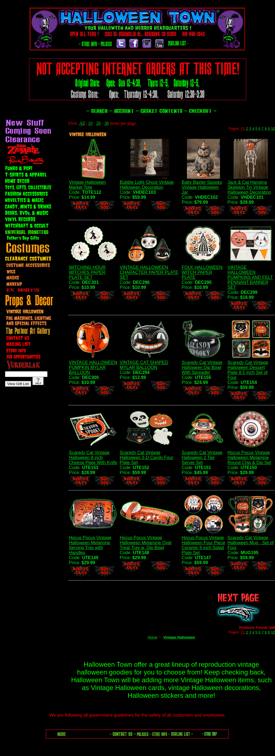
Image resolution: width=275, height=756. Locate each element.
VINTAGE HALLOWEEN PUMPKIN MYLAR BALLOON (93, 367)
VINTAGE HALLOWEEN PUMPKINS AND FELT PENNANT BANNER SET (250, 277)
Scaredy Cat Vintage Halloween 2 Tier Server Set (202, 457)
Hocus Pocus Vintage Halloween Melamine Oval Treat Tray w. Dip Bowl (145, 542)
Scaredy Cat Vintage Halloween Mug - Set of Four (251, 542)
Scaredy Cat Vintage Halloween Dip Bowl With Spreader (202, 367)
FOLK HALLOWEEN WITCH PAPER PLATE (202, 272)
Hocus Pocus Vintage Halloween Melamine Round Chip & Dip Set (249, 457)
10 (90, 123)
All (82, 123)
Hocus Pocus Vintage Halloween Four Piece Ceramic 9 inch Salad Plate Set (203, 545)
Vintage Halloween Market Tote (87, 185)
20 (98, 123)
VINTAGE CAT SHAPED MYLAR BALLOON (144, 365)
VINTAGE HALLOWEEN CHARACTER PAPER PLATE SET (149, 272)
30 (106, 123)
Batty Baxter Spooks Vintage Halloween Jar (202, 187)
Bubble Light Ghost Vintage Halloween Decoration (147, 185)
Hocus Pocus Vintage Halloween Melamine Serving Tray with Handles (90, 545)
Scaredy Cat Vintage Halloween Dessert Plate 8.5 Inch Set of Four (248, 370)
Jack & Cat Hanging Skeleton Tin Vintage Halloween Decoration (249, 187)
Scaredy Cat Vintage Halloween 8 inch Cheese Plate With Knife (93, 457)
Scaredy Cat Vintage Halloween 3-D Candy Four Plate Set (146, 457)
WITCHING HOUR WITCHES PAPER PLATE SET (87, 272)
